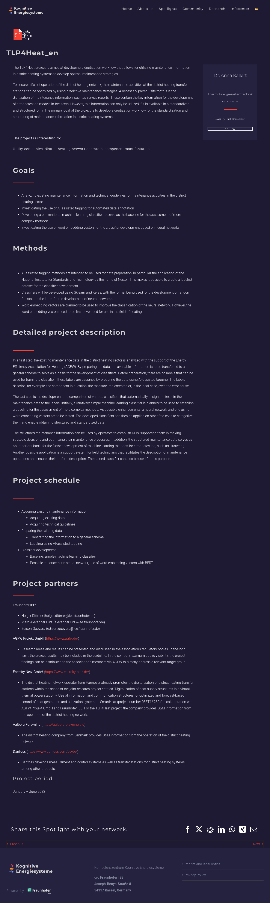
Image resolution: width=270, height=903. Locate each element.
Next (256, 844)
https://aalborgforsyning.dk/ (63, 724)
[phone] (233, 128)
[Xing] (242, 829)
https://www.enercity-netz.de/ (67, 672)
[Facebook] (187, 829)
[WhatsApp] (232, 829)
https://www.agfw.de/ (62, 638)
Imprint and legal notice (202, 864)
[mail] (226, 128)
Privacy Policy (195, 875)
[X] (199, 829)
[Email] (253, 829)
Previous (16, 844)
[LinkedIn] (221, 829)
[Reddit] (210, 829)
